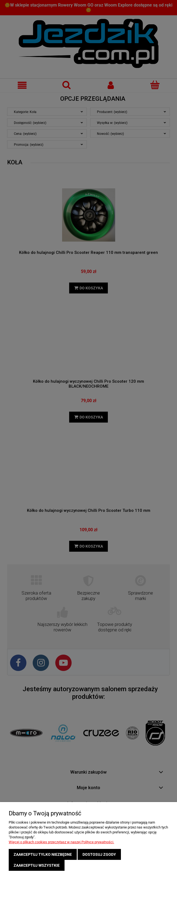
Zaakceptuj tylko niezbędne (43, 854)
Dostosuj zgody (99, 854)
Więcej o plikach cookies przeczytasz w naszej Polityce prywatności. (61, 842)
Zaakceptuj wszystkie (37, 865)
